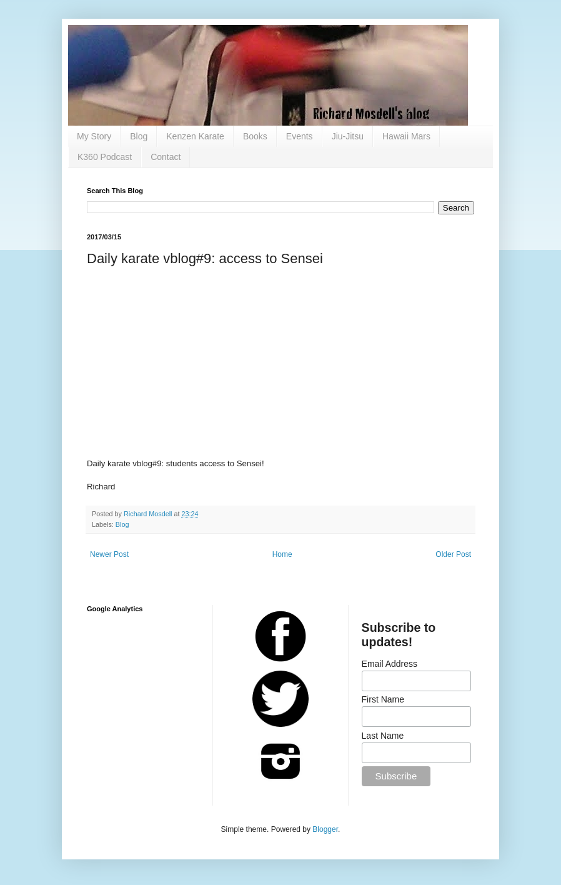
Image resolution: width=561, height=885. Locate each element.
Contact (166, 157)
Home (282, 554)
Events (299, 136)
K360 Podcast (104, 157)
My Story (94, 136)
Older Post (453, 554)
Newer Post (109, 554)
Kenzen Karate (195, 136)
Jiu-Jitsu (348, 136)
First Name (383, 699)
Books (255, 136)
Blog (138, 136)
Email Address (389, 664)
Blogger (325, 829)
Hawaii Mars (406, 136)
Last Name (383, 736)
